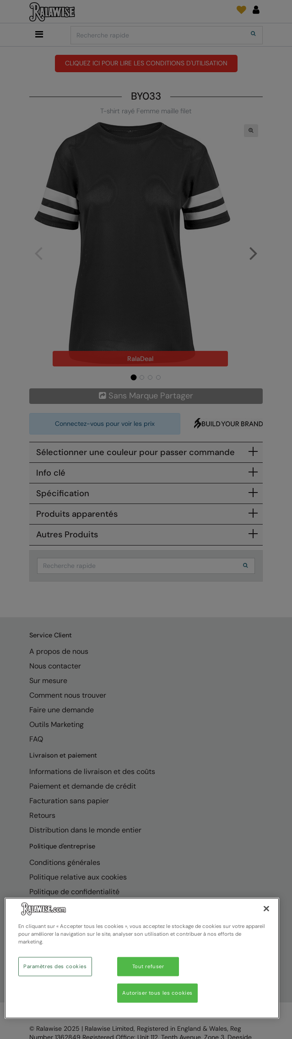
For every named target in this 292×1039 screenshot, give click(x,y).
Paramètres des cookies (55, 966)
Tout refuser (148, 966)
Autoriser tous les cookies (157, 993)
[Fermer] (266, 909)
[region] (142, 958)
